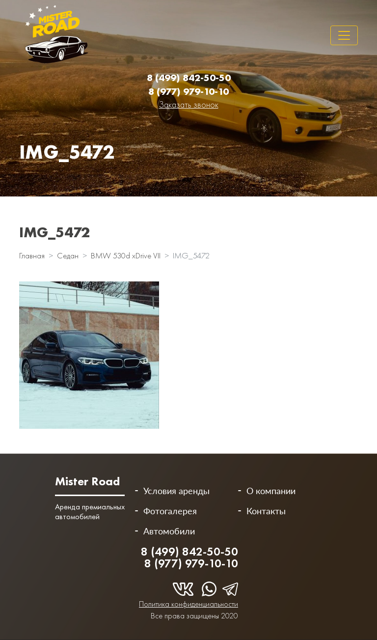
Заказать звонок (188, 104)
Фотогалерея (170, 510)
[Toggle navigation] (344, 35)
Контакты (266, 510)
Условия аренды (176, 490)
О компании (271, 490)
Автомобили (169, 531)
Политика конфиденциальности (188, 604)
